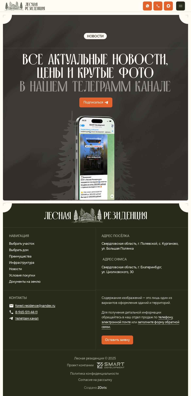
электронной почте (116, 322)
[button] (180, 5)
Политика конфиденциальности (94, 373)
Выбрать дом (18, 250)
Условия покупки (22, 275)
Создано (95, 387)
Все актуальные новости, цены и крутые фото (95, 74)
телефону (165, 317)
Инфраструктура (21, 262)
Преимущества (20, 256)
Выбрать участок (21, 243)
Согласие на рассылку (95, 379)
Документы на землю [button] (25, 281)
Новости (15, 269)
